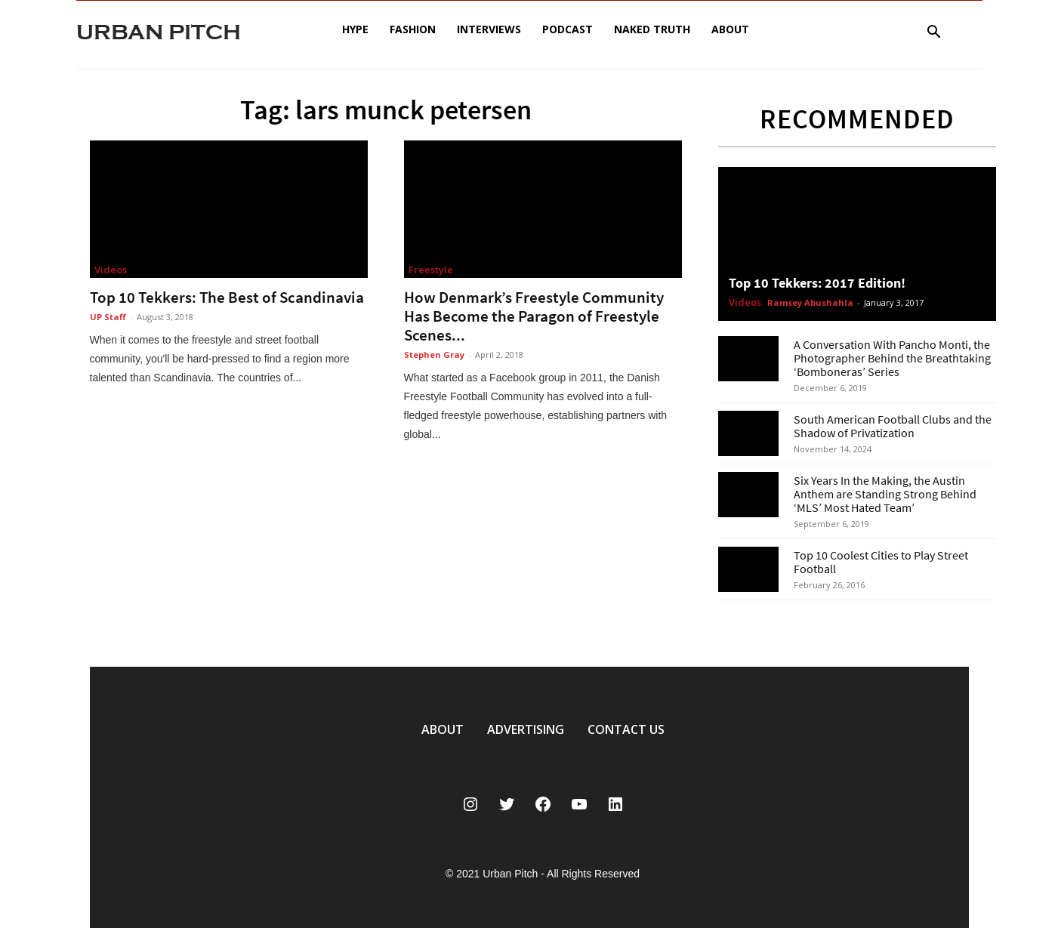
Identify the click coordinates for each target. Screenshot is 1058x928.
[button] (934, 33)
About (730, 29)
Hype (355, 29)
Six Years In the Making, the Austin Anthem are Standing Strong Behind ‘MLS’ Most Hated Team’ (885, 494)
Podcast (567, 29)
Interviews (489, 29)
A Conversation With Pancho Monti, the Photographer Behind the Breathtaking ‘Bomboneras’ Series (892, 358)
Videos (110, 269)
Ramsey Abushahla (810, 302)
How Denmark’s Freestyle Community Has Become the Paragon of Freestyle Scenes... (534, 316)
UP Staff (108, 316)
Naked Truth (652, 29)
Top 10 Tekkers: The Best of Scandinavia (227, 297)
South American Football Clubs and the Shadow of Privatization (893, 426)
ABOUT (442, 729)
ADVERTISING (525, 729)
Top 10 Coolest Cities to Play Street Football (881, 561)
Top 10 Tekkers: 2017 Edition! (817, 282)
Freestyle (431, 269)
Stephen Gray (434, 354)
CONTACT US (626, 729)
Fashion (413, 29)
